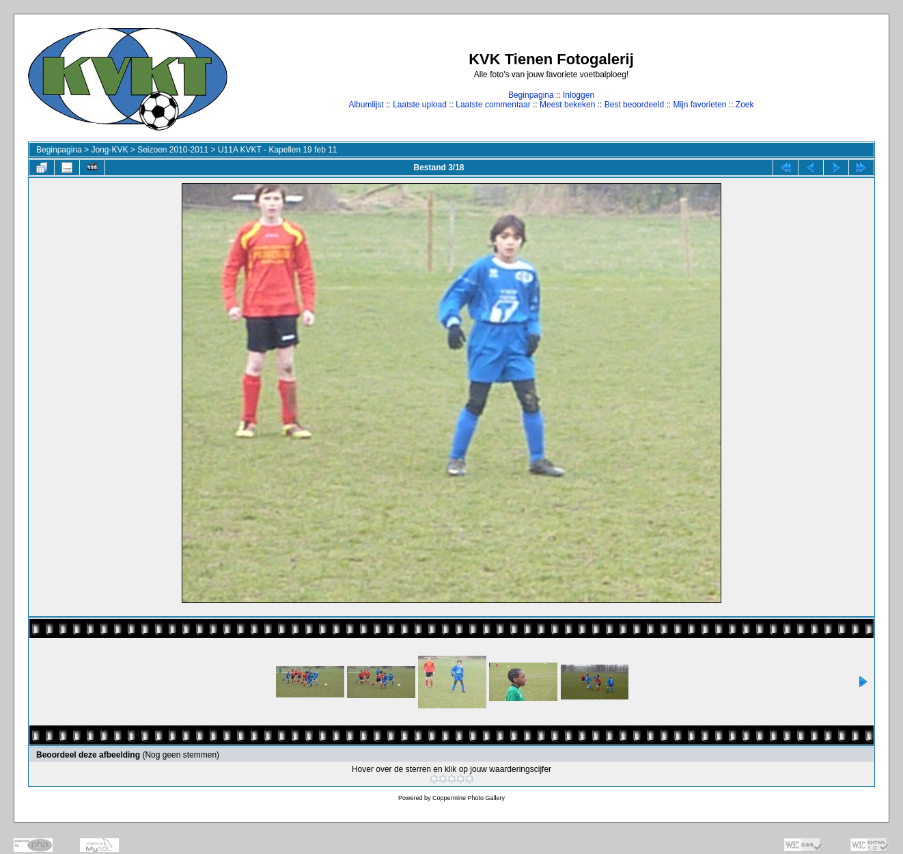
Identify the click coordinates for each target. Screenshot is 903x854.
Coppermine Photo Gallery (468, 798)
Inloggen (578, 95)
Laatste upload (420, 104)
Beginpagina (531, 95)
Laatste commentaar (493, 104)
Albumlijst (365, 104)
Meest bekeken (567, 104)
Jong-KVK (109, 150)
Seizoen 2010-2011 (172, 150)
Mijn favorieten (699, 104)
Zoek (745, 104)
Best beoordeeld (634, 104)
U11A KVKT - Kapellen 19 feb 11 (277, 150)
